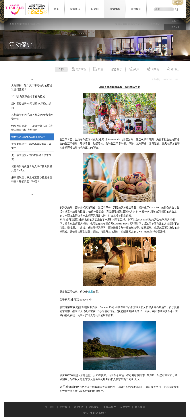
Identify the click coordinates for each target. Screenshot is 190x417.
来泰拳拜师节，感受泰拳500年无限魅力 (31, 146)
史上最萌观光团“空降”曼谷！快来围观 (31, 157)
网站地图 (79, 407)
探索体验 (75, 9)
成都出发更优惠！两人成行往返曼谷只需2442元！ (31, 168)
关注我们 (65, 407)
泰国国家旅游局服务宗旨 (129, 23)
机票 (134, 69)
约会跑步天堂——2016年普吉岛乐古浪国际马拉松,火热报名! (32, 127)
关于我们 (50, 407)
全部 (61, 69)
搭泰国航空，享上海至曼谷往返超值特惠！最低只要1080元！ (31, 179)
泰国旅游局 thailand (26, 9)
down (32, 194)
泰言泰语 (155, 23)
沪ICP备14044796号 (95, 412)
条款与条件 (109, 407)
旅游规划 (136, 9)
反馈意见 (125, 407)
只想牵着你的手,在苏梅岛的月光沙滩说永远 (32, 116)
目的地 (95, 9)
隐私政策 (94, 407)
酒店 (98, 69)
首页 (56, 9)
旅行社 (172, 69)
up (32, 79)
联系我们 (140, 407)
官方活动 (78, 69)
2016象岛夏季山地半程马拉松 (28, 96)
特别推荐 (115, 9)
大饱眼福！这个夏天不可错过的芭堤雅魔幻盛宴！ (31, 87)
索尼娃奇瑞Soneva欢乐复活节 (28, 136)
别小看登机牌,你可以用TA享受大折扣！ (31, 105)
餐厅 (116, 69)
